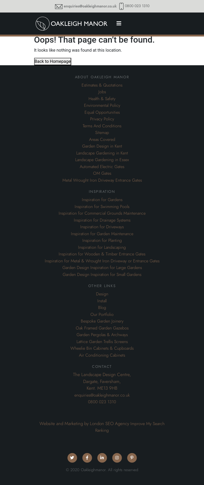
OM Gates (102, 173)
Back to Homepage (53, 61)
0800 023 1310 (137, 6)
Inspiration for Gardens (102, 200)
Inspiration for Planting (102, 240)
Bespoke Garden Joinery (102, 321)
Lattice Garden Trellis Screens (102, 342)
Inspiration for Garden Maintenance (102, 234)
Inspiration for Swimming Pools (102, 207)
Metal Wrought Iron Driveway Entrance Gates (102, 180)
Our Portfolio (102, 314)
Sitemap (102, 133)
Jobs (102, 92)
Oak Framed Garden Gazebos (102, 328)
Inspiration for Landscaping (102, 247)
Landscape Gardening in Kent (102, 153)
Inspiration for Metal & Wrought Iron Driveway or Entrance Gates (102, 261)
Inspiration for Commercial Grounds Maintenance (102, 213)
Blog (102, 308)
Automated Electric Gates (102, 167)
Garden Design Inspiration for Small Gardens (102, 275)
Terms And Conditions (102, 126)
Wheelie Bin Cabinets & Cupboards (102, 348)
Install (102, 301)
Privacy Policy (102, 119)
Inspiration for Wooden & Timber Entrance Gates (102, 254)
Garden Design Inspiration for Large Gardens (102, 268)
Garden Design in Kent (102, 146)
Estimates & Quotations (102, 85)
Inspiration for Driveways (102, 227)
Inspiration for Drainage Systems (102, 220)
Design (102, 294)
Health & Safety (102, 99)
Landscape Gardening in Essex (102, 160)
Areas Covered (102, 139)
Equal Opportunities (102, 112)
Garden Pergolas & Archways (102, 335)
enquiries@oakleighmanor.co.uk (90, 6)
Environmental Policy (102, 105)
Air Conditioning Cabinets (102, 355)
